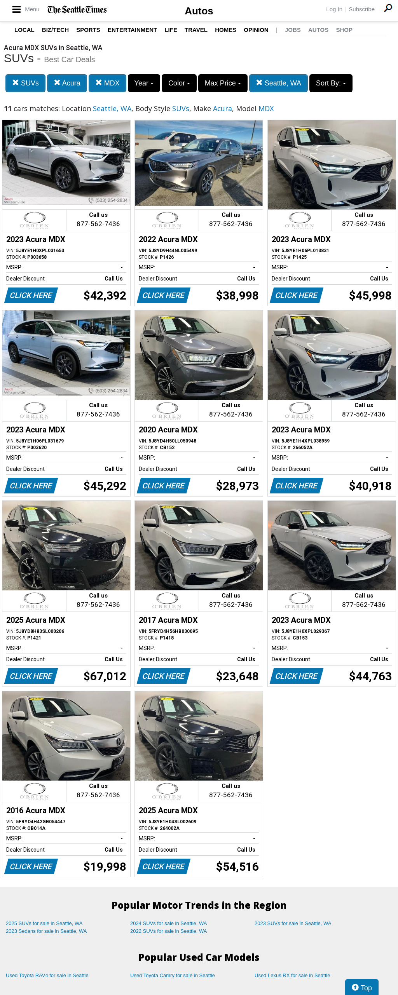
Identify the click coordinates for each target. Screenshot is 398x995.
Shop (344, 29)
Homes (225, 29)
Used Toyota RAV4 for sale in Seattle (47, 975)
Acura (67, 83)
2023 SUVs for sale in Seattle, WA (293, 923)
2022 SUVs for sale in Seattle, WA (168, 931)
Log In (334, 9)
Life (170, 29)
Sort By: (331, 83)
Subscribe (362, 9)
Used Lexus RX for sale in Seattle (292, 975)
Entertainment (132, 29)
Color (179, 83)
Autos (199, 11)
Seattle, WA (278, 83)
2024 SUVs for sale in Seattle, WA (168, 923)
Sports (88, 29)
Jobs (293, 29)
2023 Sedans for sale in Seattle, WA (46, 931)
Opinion (256, 29)
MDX (107, 83)
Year (144, 83)
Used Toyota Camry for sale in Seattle (172, 975)
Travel (196, 29)
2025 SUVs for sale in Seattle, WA (44, 923)
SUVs (25, 83)
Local (24, 29)
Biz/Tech (55, 29)
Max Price (223, 83)
